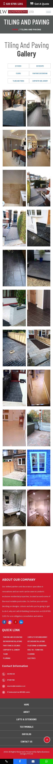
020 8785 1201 (13, 4)
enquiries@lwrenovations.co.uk (13, 686)
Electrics (31, 658)
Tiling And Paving (18, 81)
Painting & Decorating (40, 73)
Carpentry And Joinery (40, 81)
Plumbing (6, 658)
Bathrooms (40, 66)
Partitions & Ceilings (11, 645)
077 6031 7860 (8, 680)
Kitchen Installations (36, 641)
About (26, 711)
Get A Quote (39, 4)
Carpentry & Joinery (11, 649)
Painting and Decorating (12, 637)
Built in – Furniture (35, 649)
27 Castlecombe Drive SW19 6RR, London (16, 692)
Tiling (5, 654)
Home (15, 29)
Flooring (31, 654)
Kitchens (18, 66)
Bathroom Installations (12, 641)
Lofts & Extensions (26, 719)
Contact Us (26, 741)
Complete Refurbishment (37, 637)
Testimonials (26, 726)
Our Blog (26, 734)
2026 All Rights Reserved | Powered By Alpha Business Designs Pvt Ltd (26, 753)
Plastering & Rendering (37, 645)
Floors (18, 73)
